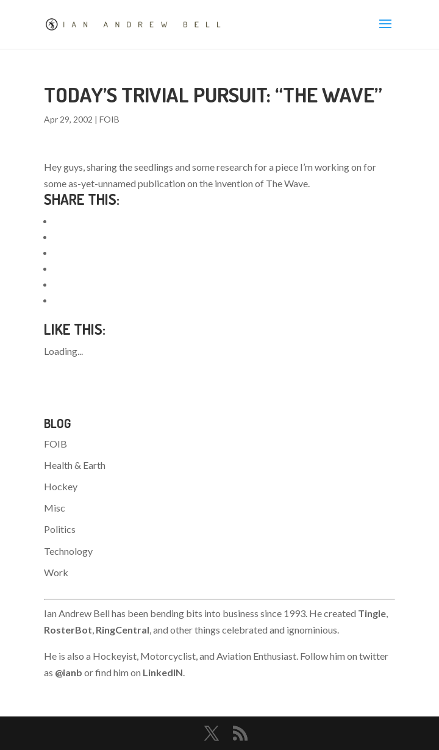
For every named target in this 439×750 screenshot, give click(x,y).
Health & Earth (74, 465)
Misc (54, 507)
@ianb (68, 672)
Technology (68, 551)
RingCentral (122, 629)
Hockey (60, 486)
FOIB (109, 119)
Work (56, 572)
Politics (60, 529)
